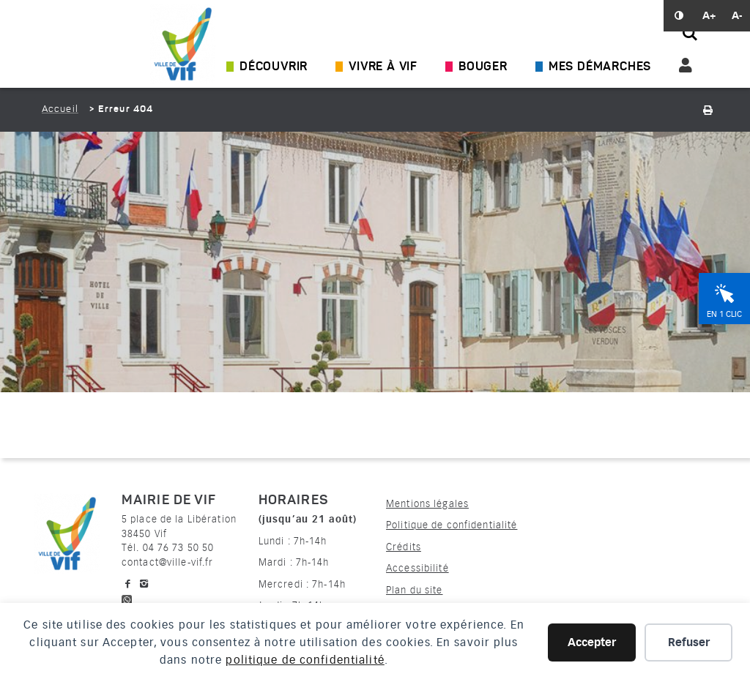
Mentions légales (427, 503)
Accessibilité (417, 568)
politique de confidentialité (305, 660)
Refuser (689, 642)
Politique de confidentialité (451, 525)
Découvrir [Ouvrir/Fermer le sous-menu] (274, 67)
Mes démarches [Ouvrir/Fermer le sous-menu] (600, 67)
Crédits (403, 547)
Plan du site (414, 590)
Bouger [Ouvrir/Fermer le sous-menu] (483, 67)
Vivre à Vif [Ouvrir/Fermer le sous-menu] (383, 67)
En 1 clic (724, 314)
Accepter (592, 642)
